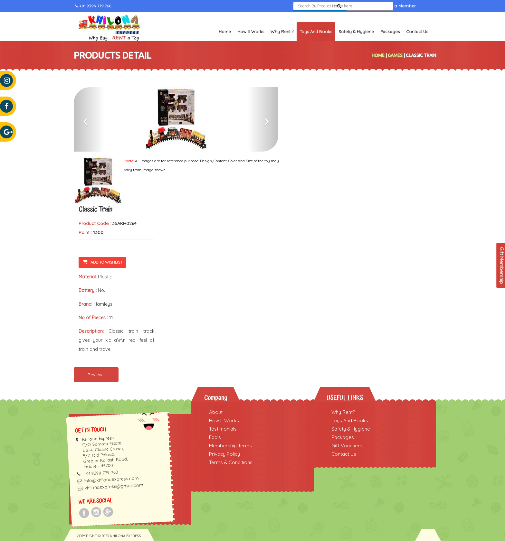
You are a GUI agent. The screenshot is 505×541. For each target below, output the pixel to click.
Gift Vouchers (346, 446)
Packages (390, 31)
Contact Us (417, 31)
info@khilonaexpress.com (111, 479)
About (216, 412)
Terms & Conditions (230, 462)
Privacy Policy (224, 454)
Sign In (361, 6)
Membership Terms (230, 446)
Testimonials (223, 429)
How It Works (250, 31)
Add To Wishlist (102, 262)
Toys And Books (349, 420)
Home (225, 31)
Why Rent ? (282, 31)
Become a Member (395, 6)
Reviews (96, 375)
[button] (89, 119)
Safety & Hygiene (356, 31)
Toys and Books (316, 31)
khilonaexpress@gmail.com (113, 486)
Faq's (215, 437)
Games (395, 55)
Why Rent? (343, 412)
